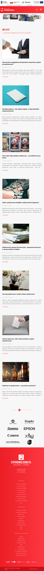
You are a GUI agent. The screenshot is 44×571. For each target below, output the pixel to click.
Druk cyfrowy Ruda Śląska (21, 488)
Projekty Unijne (21, 514)
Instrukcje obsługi (21, 549)
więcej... (21, 502)
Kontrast (29, 5)
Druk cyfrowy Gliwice (21, 494)
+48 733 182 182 (17, 5)
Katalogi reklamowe (21, 540)
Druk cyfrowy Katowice (21, 483)
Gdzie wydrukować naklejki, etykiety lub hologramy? (20, 202)
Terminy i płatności (21, 516)
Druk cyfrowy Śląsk (21, 492)
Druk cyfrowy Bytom (21, 486)
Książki (21, 544)
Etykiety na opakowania (21, 555)
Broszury (21, 536)
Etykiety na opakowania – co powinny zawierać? (19, 385)
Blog (21, 529)
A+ (36, 5)
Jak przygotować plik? (21, 524)
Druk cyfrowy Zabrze (21, 490)
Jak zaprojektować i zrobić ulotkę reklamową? (18, 294)
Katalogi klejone (21, 538)
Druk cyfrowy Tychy (21, 498)
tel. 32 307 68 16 (21, 472)
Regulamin (21, 518)
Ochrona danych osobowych (21, 512)
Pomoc (21, 526)
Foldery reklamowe (21, 546)
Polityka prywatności (21, 510)
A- (34, 5)
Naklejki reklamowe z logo (21, 553)
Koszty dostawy (21, 520)
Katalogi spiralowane (21, 542)
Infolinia (9, 5)
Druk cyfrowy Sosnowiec (21, 496)
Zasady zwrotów (21, 522)
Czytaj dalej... (5, 76)
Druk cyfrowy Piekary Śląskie (21, 500)
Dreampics (36, 568)
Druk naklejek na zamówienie (21, 551)
